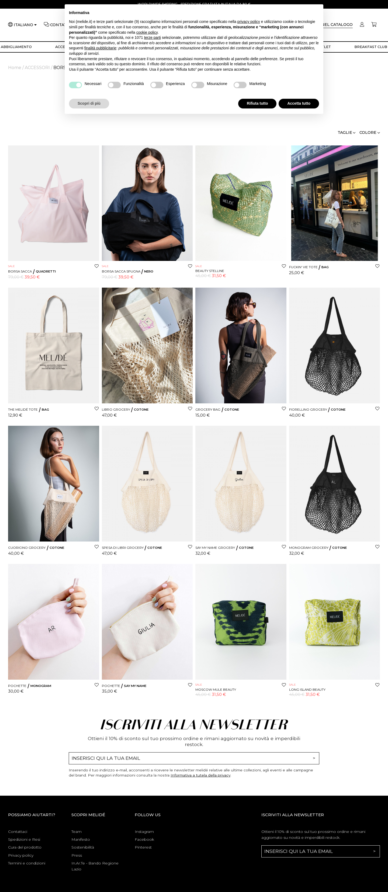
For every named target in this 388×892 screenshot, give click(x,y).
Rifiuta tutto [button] (257, 103)
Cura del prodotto (24, 847)
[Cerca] (329, 25)
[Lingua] (25, 25)
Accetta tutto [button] (298, 103)
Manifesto (80, 839)
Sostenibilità (82, 847)
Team (76, 831)
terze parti (152, 37)
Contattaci (17, 831)
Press (76, 855)
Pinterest (143, 847)
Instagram (144, 831)
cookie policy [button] (147, 32)
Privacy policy (20, 855)
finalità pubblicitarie (100, 48)
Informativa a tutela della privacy (200, 775)
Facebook (144, 839)
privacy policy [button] (248, 21)
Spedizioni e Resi (24, 839)
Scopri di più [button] (89, 103)
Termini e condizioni (26, 863)
